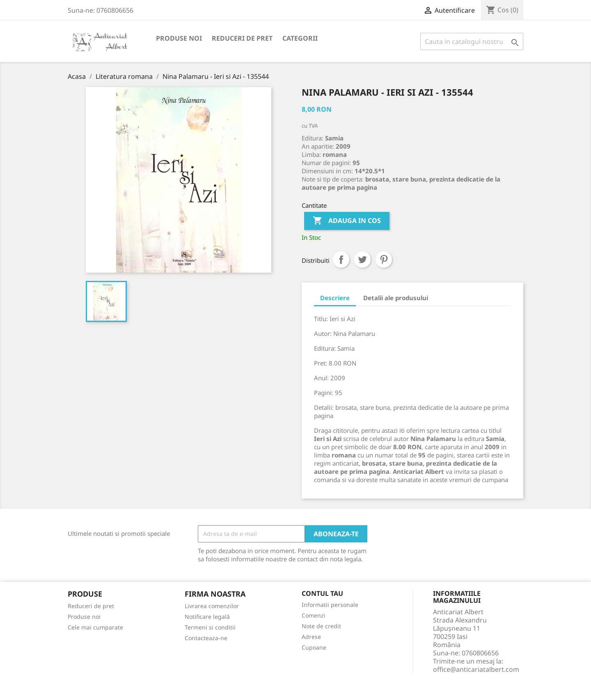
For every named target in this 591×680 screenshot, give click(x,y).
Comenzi (313, 615)
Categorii (300, 38)
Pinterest (384, 259)
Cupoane (314, 647)
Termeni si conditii (210, 627)
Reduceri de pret (242, 38)
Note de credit (321, 626)
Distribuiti (341, 259)
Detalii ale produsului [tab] (395, 298)
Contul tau (322, 593)
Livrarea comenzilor (212, 606)
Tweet (362, 259)
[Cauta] (471, 41)
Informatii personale (330, 605)
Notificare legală (207, 616)
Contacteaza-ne (206, 638)
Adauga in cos (347, 221)
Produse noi (179, 38)
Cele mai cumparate (95, 627)
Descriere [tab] (335, 298)
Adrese (311, 637)
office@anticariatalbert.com (476, 669)
